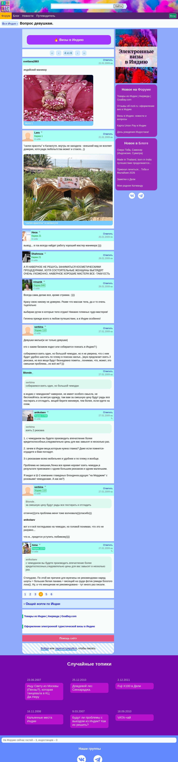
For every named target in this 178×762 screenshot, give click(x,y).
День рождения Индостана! (133, 132)
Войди (45, 648)
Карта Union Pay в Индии (131, 125)
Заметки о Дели (126, 179)
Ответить (108, 60)
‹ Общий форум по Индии (42, 604)
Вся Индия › (10, 23)
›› (84, 53)
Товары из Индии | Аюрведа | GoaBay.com (50, 616)
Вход (172, 15)
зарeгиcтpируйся (66, 648)
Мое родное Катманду (130, 185)
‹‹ (52, 53)
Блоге (143, 143)
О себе (37, 139)
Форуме (144, 89)
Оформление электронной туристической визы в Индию (59, 626)
